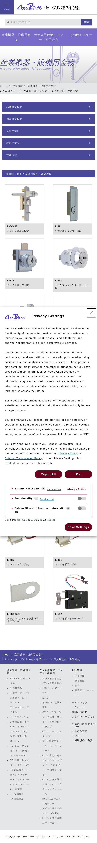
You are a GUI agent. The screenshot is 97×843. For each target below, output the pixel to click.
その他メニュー (80, 34)
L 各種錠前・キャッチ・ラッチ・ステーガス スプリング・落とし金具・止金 (20, 731)
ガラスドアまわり (52, 678)
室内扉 (46, 697)
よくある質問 (79, 731)
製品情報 (17, 86)
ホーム (4, 86)
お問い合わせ (79, 712)
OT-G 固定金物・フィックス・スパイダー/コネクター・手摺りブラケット (52, 765)
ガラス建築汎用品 (52, 683)
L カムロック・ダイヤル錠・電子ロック (23, 90)
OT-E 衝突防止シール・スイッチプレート (52, 746)
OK (78, 474)
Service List (54, 489)
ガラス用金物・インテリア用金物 (48, 37)
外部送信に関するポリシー (83, 725)
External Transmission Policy (23, 458)
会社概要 (79, 680)
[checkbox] (82, 498)
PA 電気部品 (17, 799)
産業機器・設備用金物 (16, 37)
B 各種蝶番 (16, 688)
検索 (87, 22)
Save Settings (78, 527)
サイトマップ (79, 702)
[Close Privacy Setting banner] (91, 312)
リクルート (78, 707)
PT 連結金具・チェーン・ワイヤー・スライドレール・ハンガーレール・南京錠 (20, 779)
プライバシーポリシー (83, 718)
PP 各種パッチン (19, 717)
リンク (76, 735)
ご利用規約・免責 (82, 740)
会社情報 (77, 670)
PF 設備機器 (17, 794)
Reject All (48, 474)
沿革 (77, 685)
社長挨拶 (79, 676)
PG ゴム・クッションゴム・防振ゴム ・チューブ (20, 751)
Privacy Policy (69, 453)
